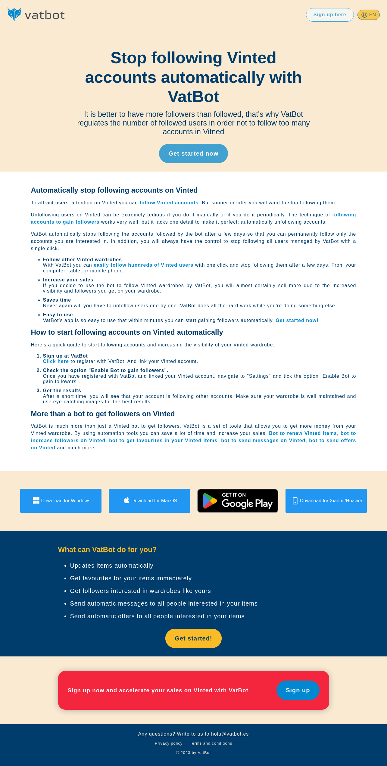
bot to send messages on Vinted (263, 440)
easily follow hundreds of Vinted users (143, 265)
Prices (215, 14)
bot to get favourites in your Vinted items (163, 440)
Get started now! (297, 320)
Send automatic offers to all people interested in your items (157, 616)
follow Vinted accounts (168, 202)
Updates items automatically (112, 565)
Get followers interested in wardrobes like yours (140, 591)
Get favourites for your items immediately (131, 578)
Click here (56, 361)
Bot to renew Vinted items (303, 433)
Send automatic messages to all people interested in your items (164, 603)
